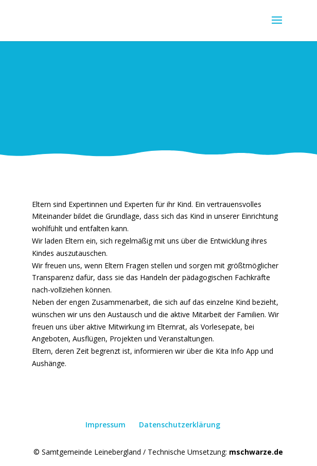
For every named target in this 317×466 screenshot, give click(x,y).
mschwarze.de (256, 452)
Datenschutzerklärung (179, 424)
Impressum (105, 424)
